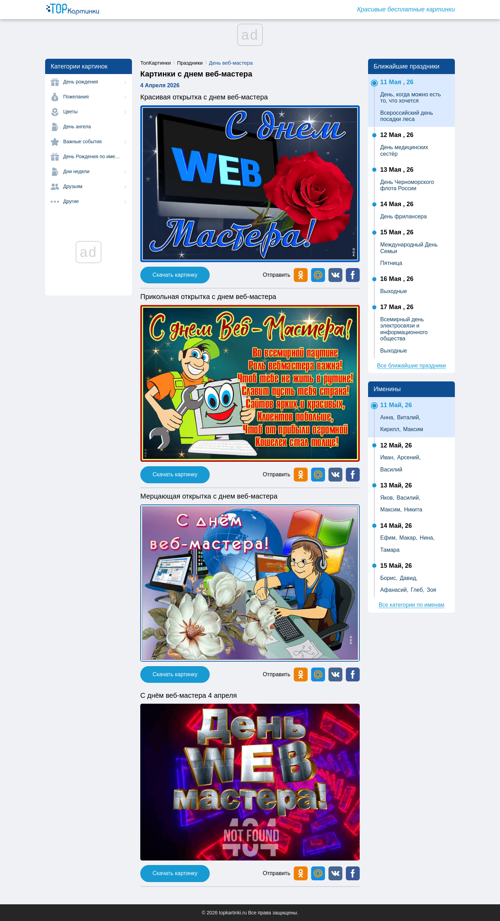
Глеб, (417, 590)
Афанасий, (394, 590)
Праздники (190, 63)
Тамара (390, 550)
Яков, (387, 498)
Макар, (408, 538)
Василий (391, 469)
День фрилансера (403, 216)
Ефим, (388, 538)
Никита (413, 509)
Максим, (391, 509)
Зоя (431, 590)
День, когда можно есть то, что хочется (410, 97)
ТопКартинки (155, 63)
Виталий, (408, 417)
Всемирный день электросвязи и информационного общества (404, 328)
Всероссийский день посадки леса (406, 116)
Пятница (391, 263)
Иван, (387, 457)
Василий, (408, 498)
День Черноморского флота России (407, 185)
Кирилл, (390, 429)
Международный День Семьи (409, 248)
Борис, (389, 578)
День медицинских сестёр (404, 150)
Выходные (393, 291)
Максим (413, 429)
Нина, (427, 538)
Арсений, (409, 457)
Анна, (387, 417)
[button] (335, 275)
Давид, (408, 578)
